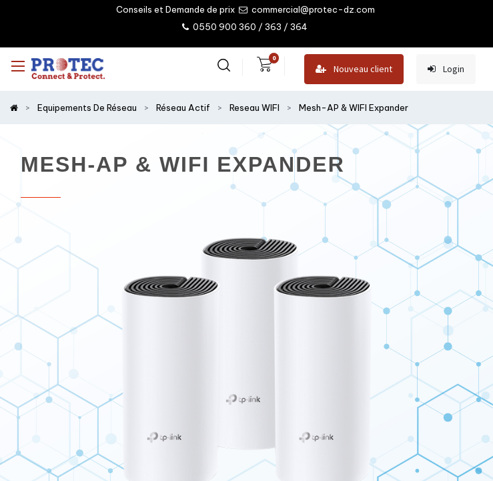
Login (446, 69)
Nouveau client (354, 69)
